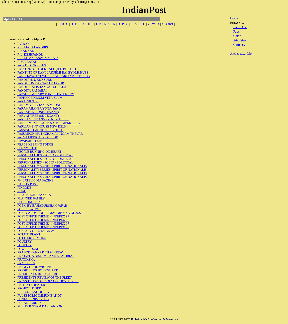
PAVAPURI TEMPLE (31, 141)
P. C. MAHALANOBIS (32, 47)
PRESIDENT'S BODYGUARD (37, 270)
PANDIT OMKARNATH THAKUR (40, 83)
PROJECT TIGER (29, 288)
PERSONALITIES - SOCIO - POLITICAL (45, 155)
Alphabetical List (241, 53)
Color (236, 36)
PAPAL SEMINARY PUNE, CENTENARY (45, 94)
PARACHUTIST (28, 101)
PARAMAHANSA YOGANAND (39, 108)
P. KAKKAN (25, 51)
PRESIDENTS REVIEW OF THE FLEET (44, 277)
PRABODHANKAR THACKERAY (40, 252)
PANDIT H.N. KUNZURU (34, 79)
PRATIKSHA (26, 259)
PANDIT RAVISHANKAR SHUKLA (41, 87)
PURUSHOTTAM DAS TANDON (39, 306)
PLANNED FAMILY (31, 198)
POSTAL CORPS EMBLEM (36, 230)
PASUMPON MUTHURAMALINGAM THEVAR (50, 133)
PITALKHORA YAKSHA (34, 194)
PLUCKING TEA (28, 202)
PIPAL (21, 191)
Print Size (239, 40)
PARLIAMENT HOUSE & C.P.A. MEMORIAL (48, 123)
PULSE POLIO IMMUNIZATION (39, 295)
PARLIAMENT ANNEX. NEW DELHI (43, 119)
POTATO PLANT (28, 234)
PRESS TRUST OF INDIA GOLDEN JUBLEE (48, 281)
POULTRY (24, 241)
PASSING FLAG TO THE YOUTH (40, 130)
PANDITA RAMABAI (32, 90)
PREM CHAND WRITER (34, 266)
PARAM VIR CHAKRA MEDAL (39, 105)
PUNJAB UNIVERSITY (33, 299)
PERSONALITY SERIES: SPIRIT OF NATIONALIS (52, 166)
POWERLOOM (27, 248)
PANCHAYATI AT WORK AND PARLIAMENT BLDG (53, 76)
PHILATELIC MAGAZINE (35, 180)
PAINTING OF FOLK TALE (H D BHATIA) (46, 69)
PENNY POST (27, 148)
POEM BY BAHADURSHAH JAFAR (42, 205)
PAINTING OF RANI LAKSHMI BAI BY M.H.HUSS (52, 72)
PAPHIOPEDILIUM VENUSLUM (39, 97)
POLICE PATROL (29, 209)
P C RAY (23, 43)
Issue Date (240, 27)
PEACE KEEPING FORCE (35, 144)
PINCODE (24, 187)
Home (234, 18)
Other (169, 24)
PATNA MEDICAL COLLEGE (37, 137)
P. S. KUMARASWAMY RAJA (37, 58)
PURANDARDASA (30, 302)
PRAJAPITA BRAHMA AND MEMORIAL (45, 256)
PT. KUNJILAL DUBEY (33, 292)
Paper (236, 31)
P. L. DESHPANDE (30, 54)
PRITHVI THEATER (31, 284)
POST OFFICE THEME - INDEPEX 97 (43, 216)
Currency (239, 44)
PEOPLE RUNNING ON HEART (39, 151)
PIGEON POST (27, 184)
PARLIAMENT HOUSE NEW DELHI (42, 126)
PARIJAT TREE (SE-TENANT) (38, 112)
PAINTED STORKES (31, 65)
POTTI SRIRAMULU (31, 238)
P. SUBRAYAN (27, 61)
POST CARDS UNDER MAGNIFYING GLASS (49, 212)
